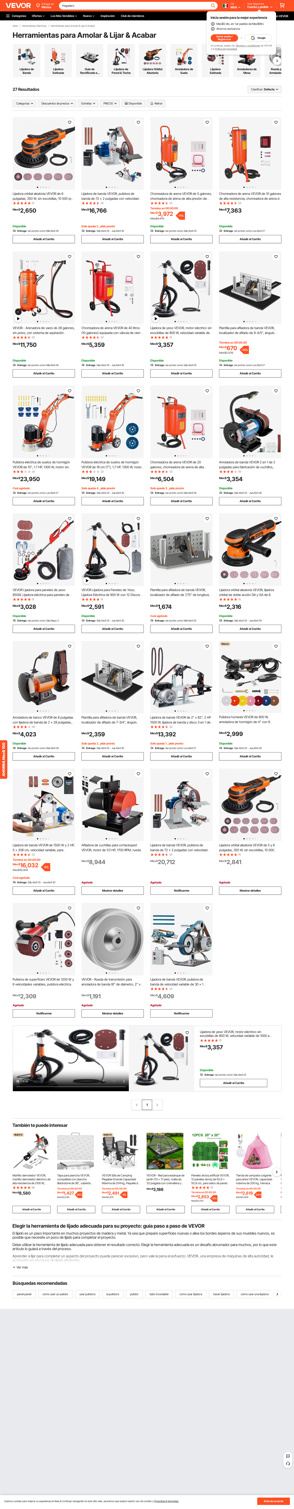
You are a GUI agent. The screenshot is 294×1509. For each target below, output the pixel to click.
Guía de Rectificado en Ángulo (89, 71)
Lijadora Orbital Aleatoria (152, 70)
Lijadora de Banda (27, 70)
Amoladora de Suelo (184, 70)
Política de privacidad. (226, 48)
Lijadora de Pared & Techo (121, 70)
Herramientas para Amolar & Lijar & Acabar (73, 25)
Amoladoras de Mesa (247, 70)
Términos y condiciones (248, 45)
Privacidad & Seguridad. (166, 1501)
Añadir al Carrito (43, 239)
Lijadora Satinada (58, 70)
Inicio (15, 25)
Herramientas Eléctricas (34, 25)
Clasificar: (257, 89)
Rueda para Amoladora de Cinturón (278, 71)
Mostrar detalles (112, 890)
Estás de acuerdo (273, 1501)
